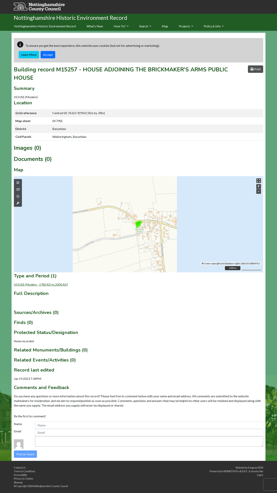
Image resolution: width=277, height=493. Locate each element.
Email (17, 431)
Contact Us (20, 467)
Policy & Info (214, 26)
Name (18, 424)
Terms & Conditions (24, 471)
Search (145, 26)
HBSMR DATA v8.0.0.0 (235, 471)
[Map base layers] (18, 189)
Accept (48, 54)
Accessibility (20, 474)
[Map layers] (18, 182)
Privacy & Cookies (23, 478)
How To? (121, 26)
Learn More (29, 54)
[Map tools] (18, 203)
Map (165, 26)
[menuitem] (94, 26)
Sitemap (18, 482)
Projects (186, 26)
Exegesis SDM (255, 467)
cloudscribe (257, 471)
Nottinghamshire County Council (50, 486)
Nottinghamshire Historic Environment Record (45, 26)
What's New (95, 26)
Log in (260, 474)
